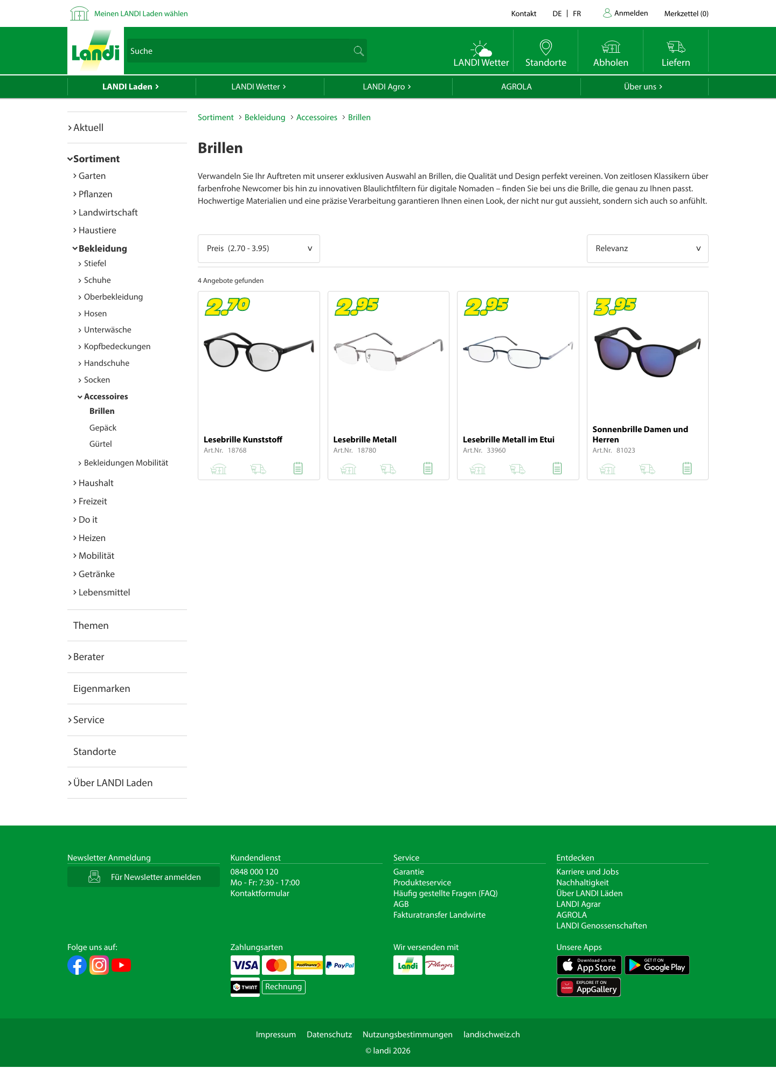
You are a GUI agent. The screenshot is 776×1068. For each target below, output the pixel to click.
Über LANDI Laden (113, 782)
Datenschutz (329, 1034)
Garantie (408, 871)
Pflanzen (96, 194)
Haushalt (96, 482)
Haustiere (97, 230)
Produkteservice (422, 882)
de (557, 13)
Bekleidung (103, 248)
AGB (401, 904)
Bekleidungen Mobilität (126, 462)
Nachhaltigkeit (583, 882)
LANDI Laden (127, 86)
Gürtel (100, 444)
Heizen (92, 537)
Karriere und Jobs (588, 871)
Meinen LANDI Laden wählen (141, 13)
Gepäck (102, 427)
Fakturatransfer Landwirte (439, 915)
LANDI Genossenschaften (602, 925)
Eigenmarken (101, 688)
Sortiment (96, 158)
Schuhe (97, 280)
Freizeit (93, 501)
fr (577, 13)
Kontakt (524, 13)
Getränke (97, 573)
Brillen (102, 411)
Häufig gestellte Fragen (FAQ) (445, 893)
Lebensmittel (104, 592)
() (686, 13)
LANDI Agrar (579, 904)
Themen (91, 625)
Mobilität (96, 555)
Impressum (276, 1034)
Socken (97, 380)
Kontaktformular (260, 893)
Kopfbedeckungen (117, 346)
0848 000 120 (255, 871)
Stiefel (95, 263)
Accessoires (106, 396)
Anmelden (631, 13)
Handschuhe (106, 363)
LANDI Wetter (256, 86)
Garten (92, 175)
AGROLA (516, 86)
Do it (88, 519)
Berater (89, 656)
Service (89, 719)
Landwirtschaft (108, 212)
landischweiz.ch (491, 1034)
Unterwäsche (107, 329)
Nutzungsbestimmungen (408, 1034)
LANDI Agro (384, 86)
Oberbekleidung (113, 297)
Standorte (94, 751)
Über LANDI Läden (590, 893)
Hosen (95, 313)
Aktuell (88, 127)
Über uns (640, 86)
